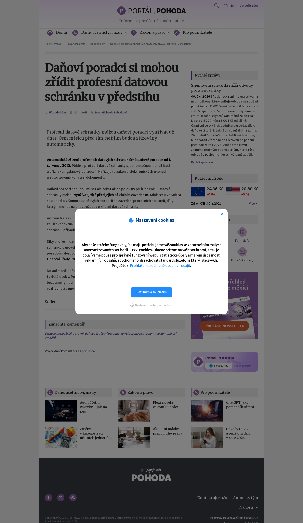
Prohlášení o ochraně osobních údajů (160, 265)
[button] (151, 305)
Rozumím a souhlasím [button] (151, 292)
